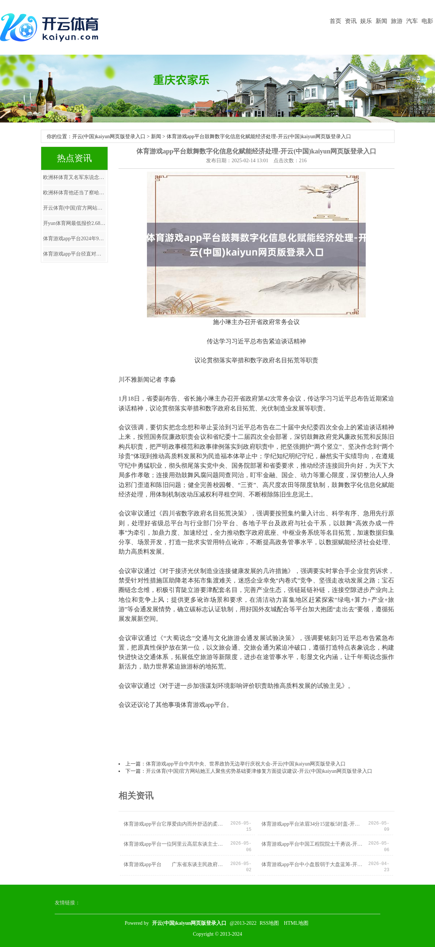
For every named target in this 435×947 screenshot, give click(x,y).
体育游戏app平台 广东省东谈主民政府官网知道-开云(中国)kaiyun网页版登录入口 (175, 864)
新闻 (381, 21)
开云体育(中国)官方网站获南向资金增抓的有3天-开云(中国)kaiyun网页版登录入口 (74, 208)
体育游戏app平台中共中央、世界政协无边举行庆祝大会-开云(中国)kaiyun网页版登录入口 (246, 764)
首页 (335, 21)
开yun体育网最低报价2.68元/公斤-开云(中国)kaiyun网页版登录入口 (74, 223)
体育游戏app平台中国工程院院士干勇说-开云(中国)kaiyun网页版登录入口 (312, 844)
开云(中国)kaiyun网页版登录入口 (108, 136)
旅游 (397, 21)
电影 (427, 21)
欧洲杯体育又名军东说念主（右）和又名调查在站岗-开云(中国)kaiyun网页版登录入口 (74, 177)
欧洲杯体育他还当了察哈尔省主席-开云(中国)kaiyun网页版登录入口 (74, 192)
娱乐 (366, 21)
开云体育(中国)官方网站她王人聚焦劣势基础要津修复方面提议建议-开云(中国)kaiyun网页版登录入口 (259, 771)
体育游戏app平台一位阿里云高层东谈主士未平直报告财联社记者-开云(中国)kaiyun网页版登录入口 (175, 844)
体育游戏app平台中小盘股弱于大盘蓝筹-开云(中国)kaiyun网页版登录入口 (312, 864)
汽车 (412, 21)
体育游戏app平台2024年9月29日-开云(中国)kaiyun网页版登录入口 (74, 238)
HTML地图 (296, 923)
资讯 (351, 21)
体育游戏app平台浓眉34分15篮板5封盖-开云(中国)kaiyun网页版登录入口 (312, 824)
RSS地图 (269, 923)
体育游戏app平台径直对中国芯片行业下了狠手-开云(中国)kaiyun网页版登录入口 (74, 254)
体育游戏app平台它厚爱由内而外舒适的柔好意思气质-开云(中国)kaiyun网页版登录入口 (175, 824)
